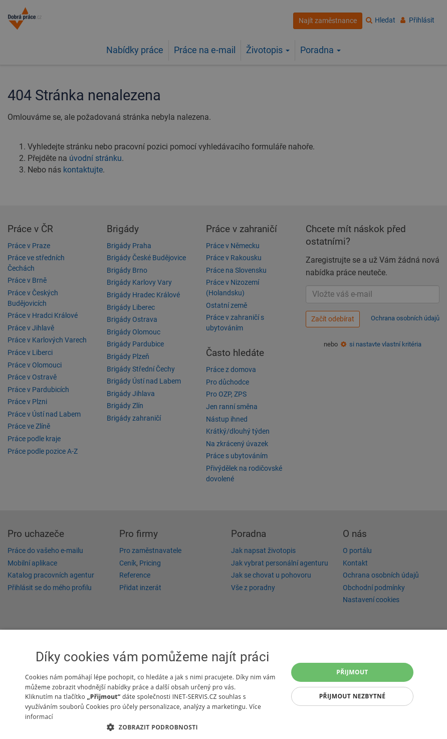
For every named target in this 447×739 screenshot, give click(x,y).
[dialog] (223, 684)
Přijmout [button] (352, 672)
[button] (152, 726)
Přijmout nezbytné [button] (352, 696)
